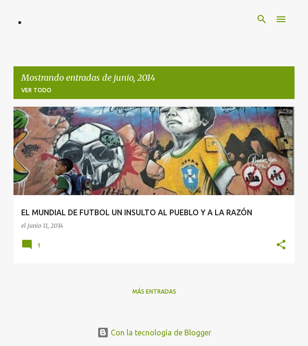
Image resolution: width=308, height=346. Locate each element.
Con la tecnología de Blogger (154, 332)
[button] (281, 245)
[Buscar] (262, 19)
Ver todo (36, 90)
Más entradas (154, 291)
